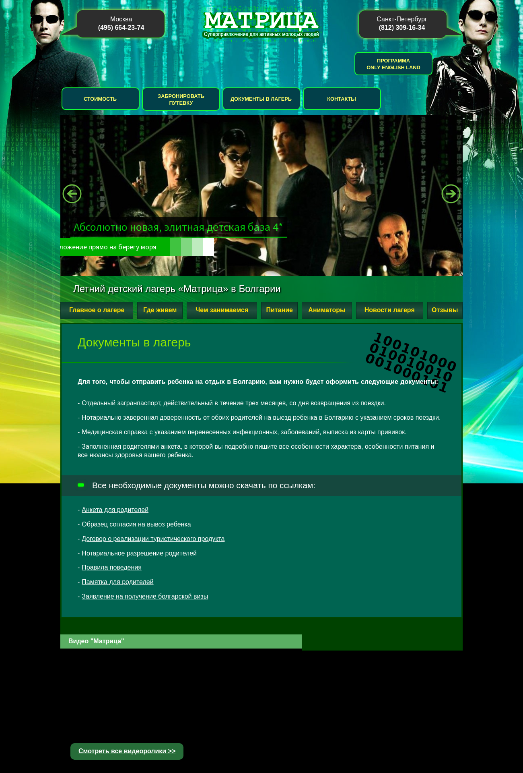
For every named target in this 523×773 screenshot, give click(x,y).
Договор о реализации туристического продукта (153, 538)
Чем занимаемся (222, 310)
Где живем (160, 310)
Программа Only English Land (393, 64)
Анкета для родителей (115, 509)
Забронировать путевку (181, 99)
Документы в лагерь (261, 99)
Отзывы (445, 310)
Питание (279, 310)
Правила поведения (112, 567)
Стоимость (100, 99)
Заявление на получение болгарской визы (145, 596)
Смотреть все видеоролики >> (126, 751)
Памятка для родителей (117, 581)
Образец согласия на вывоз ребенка (136, 524)
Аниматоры (326, 310)
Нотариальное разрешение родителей (139, 553)
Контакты (341, 99)
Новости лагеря (389, 310)
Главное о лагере (96, 310)
